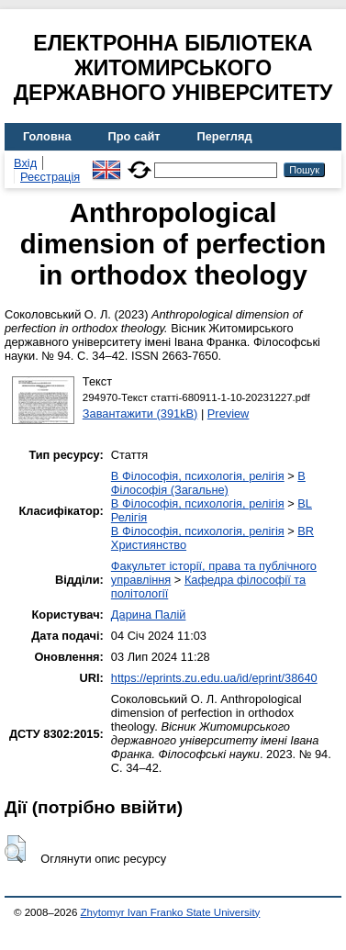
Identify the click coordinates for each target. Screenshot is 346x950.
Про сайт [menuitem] (134, 136)
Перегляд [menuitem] (224, 136)
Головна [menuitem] (47, 136)
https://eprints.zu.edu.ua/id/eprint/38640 (214, 678)
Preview (228, 413)
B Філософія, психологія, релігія (198, 476)
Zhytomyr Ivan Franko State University (171, 912)
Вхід (25, 163)
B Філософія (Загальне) (208, 483)
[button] (15, 849)
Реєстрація (50, 177)
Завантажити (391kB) (140, 413)
